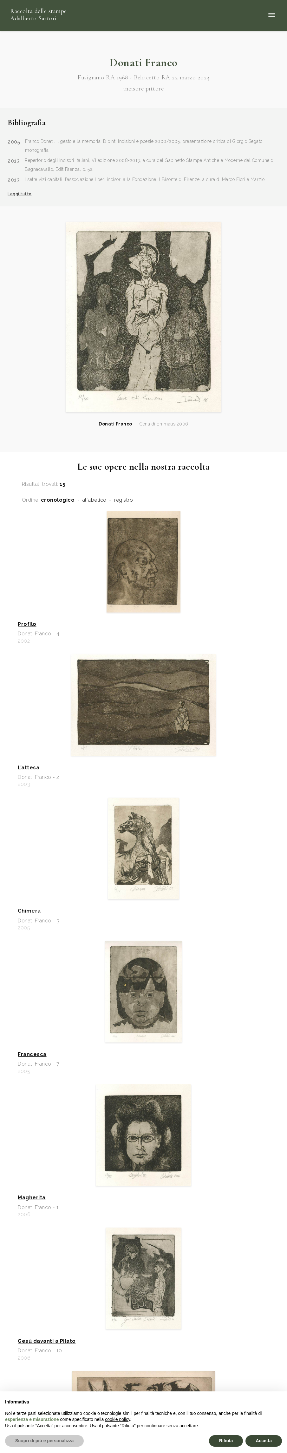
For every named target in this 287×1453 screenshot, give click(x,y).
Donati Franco (115, 423)
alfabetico (94, 500)
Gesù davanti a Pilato (47, 1341)
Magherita (32, 1198)
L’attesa (28, 768)
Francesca (32, 1054)
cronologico (58, 500)
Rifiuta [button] (226, 1440)
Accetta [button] (264, 1440)
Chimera (29, 911)
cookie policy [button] (117, 1419)
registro (123, 500)
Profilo (27, 624)
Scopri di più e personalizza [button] (44, 1440)
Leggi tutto (20, 194)
